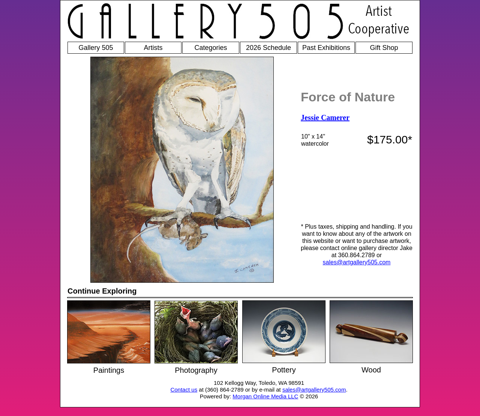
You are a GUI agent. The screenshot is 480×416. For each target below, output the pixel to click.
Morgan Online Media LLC (265, 396)
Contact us (183, 389)
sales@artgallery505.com (357, 262)
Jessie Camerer (325, 117)
